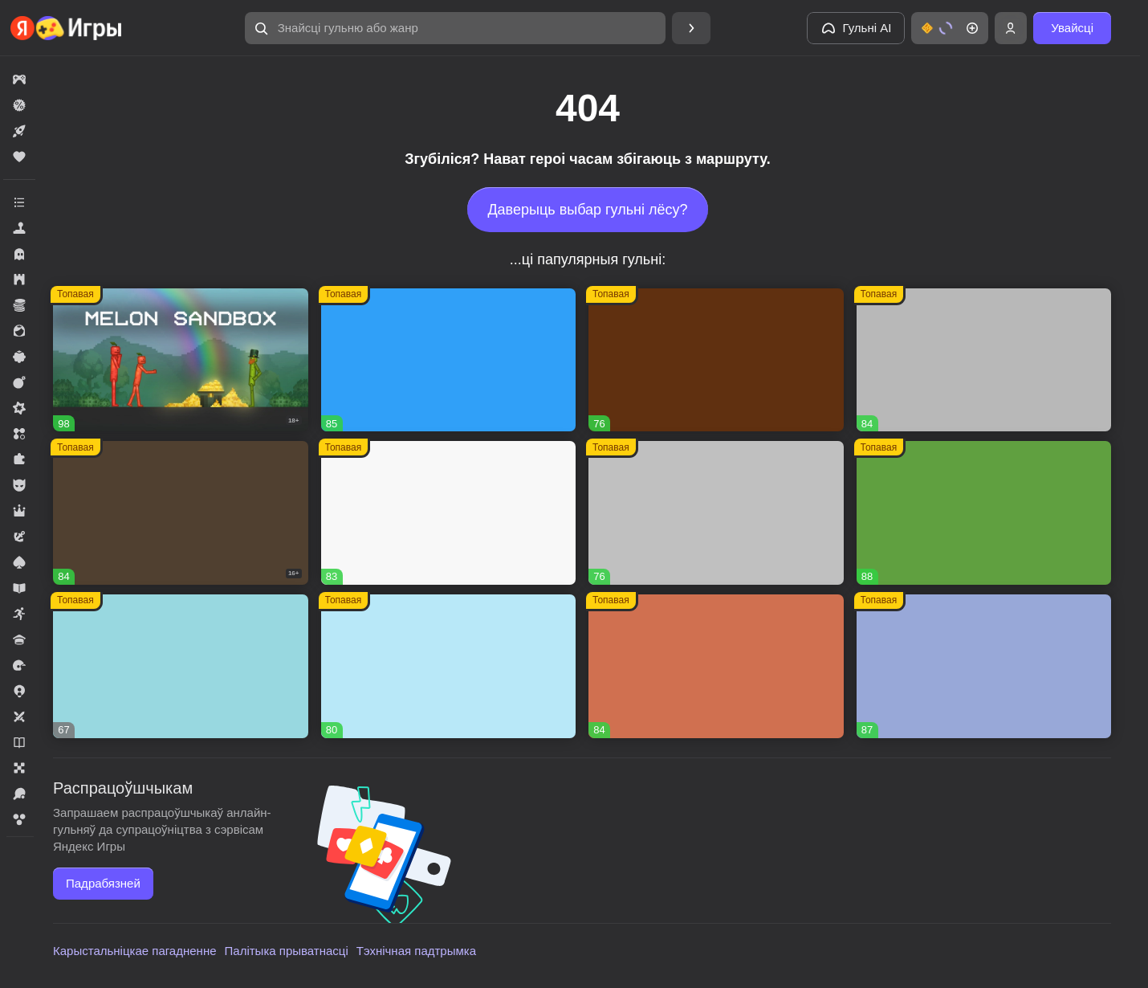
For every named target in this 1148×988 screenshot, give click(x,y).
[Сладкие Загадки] (180, 666)
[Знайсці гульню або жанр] (455, 28)
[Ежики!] (716, 666)
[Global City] (716, 360)
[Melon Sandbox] (180, 360)
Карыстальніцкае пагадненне (135, 950)
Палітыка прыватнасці (286, 950)
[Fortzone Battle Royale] (984, 513)
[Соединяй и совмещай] (448, 666)
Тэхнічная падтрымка (416, 950)
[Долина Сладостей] (448, 513)
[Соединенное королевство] (448, 360)
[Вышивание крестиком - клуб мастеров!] (984, 360)
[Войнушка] (716, 513)
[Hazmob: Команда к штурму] (180, 513)
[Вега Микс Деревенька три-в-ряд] (984, 666)
